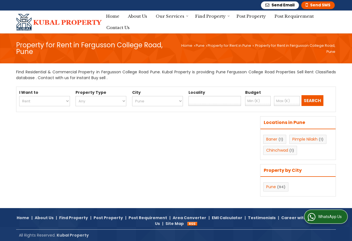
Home (112, 16)
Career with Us (296, 218)
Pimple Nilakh (305, 139)
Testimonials (262, 218)
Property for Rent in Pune (229, 45)
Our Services (172, 16)
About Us (137, 16)
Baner (271, 139)
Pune (200, 45)
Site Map (174, 223)
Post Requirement (294, 16)
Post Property (251, 16)
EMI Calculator (227, 218)
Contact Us (118, 27)
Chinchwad (277, 150)
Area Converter (189, 218)
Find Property (212, 16)
